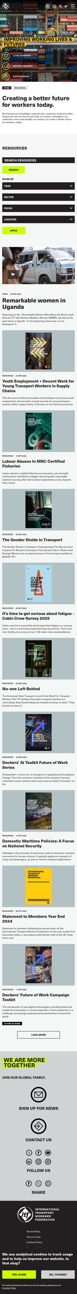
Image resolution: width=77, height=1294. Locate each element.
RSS (48, 1162)
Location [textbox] (10, 219)
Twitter (29, 1153)
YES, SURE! (19, 1274)
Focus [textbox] (8, 208)
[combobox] (38, 186)
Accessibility (33, 1231)
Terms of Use (34, 1236)
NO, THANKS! (58, 1274)
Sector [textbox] (9, 197)
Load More (38, 1034)
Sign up (38, 1096)
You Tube (48, 1153)
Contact (38, 1127)
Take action (66, 6)
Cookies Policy (34, 1242)
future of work (12, 1023)
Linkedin (29, 1162)
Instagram (38, 1162)
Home (7, 88)
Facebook (38, 1153)
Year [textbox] (7, 186)
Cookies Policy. (9, 1288)
